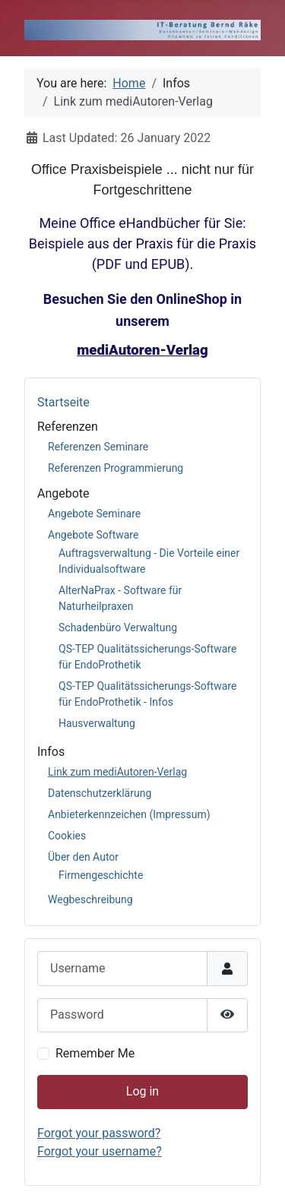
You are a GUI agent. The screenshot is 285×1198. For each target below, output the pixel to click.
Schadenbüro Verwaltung (118, 627)
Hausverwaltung (97, 723)
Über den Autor (83, 857)
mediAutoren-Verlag (142, 350)
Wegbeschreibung (90, 899)
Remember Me (95, 1053)
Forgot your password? (98, 1133)
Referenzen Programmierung (115, 468)
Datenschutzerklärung (99, 793)
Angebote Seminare (94, 513)
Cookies (67, 836)
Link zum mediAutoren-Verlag (117, 772)
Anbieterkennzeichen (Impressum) (129, 814)
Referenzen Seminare (98, 447)
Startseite (63, 402)
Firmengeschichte (101, 875)
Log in (142, 1091)
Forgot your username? (99, 1151)
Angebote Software (93, 535)
